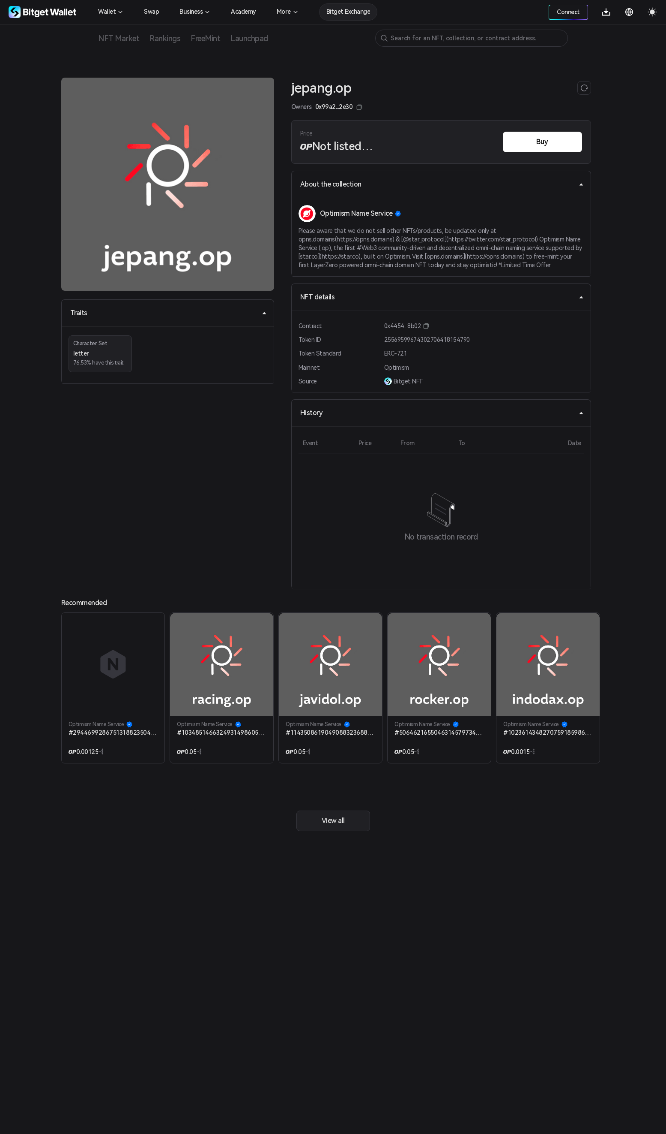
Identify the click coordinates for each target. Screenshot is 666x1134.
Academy (243, 11)
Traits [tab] (168, 313)
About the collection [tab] (442, 184)
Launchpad (249, 38)
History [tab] (442, 413)
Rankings (164, 38)
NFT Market (118, 38)
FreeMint (205, 38)
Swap (151, 11)
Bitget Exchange (348, 11)
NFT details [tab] (442, 297)
